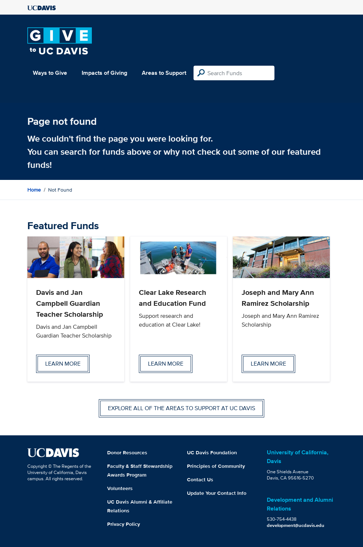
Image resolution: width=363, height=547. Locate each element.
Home (34, 189)
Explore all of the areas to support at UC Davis (181, 408)
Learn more (63, 363)
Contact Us (200, 479)
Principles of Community (216, 466)
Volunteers (120, 488)
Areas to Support (164, 73)
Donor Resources (127, 452)
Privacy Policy (123, 524)
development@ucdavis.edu (295, 525)
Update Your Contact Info (216, 493)
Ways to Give (50, 73)
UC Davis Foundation (212, 452)
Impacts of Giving (104, 73)
